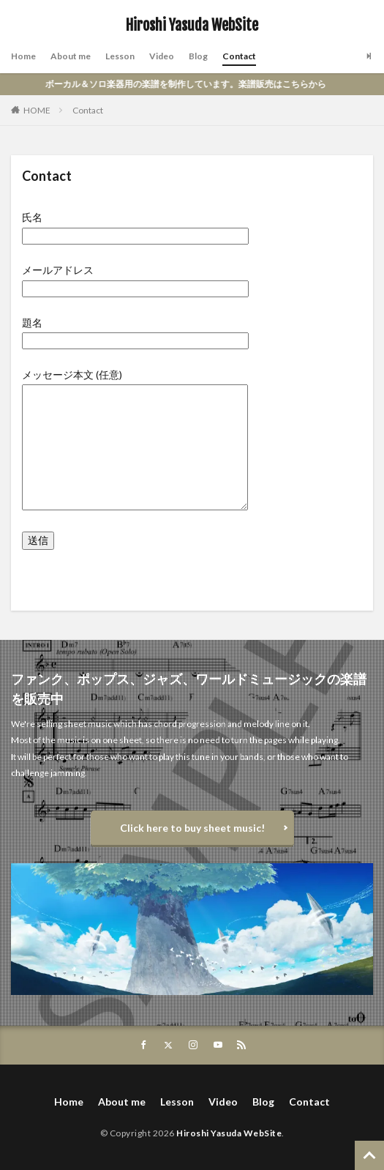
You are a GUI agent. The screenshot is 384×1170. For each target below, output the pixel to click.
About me (70, 56)
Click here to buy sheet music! (192, 827)
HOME (36, 110)
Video (161, 56)
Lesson (120, 56)
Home (23, 56)
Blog (198, 56)
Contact (239, 56)
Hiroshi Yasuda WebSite (192, 25)
